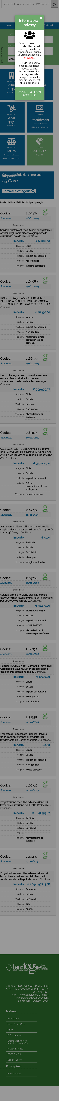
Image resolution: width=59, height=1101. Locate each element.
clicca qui (29, 57)
